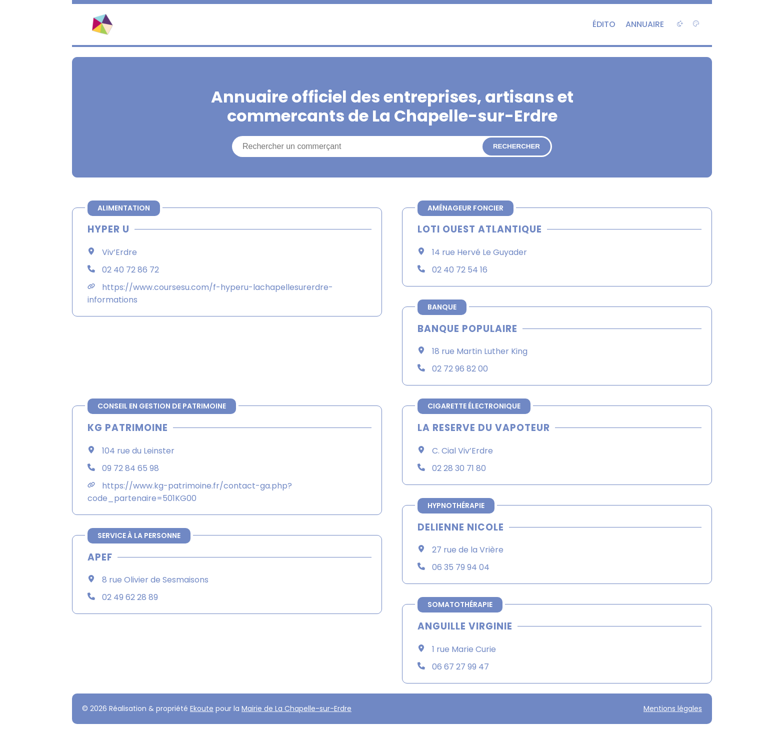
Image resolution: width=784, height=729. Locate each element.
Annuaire (645, 24)
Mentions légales (673, 709)
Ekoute (202, 709)
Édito (604, 24)
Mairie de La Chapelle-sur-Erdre (297, 709)
